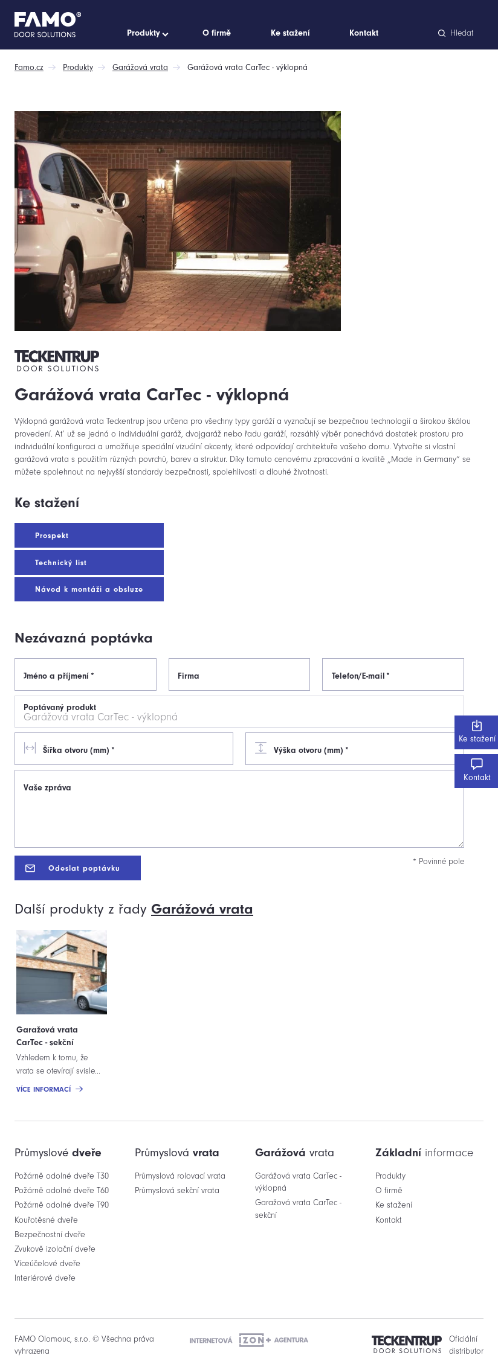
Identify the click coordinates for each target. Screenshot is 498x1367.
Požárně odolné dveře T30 (62, 1176)
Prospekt (52, 535)
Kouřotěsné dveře (46, 1220)
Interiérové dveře (45, 1278)
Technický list (61, 562)
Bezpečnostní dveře (50, 1234)
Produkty (78, 67)
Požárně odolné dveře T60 (62, 1190)
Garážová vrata (140, 67)
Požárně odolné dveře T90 (62, 1205)
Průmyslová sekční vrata (177, 1190)
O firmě (389, 1190)
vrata (202, 908)
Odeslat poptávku (72, 868)
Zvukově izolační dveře (55, 1249)
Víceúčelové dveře (47, 1263)
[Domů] (68, 25)
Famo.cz (29, 67)
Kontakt (476, 770)
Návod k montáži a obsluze (89, 589)
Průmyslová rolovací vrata (180, 1176)
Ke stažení (476, 732)
